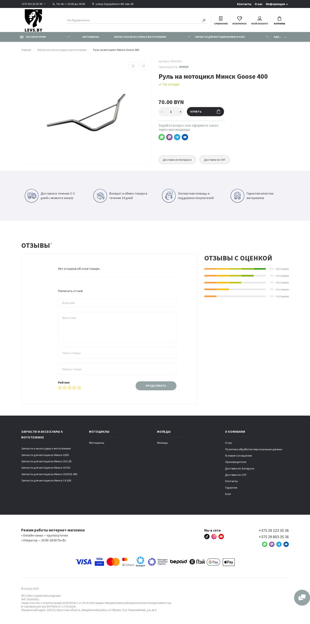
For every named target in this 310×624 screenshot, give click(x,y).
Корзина (279, 21)
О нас (258, 4)
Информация (275, 4)
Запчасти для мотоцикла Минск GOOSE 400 (49, 474)
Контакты (244, 4)
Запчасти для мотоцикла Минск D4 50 (45, 468)
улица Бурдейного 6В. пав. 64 (112, 4)
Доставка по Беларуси (177, 160)
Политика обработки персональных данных (253, 449)
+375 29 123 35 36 (31, 4)
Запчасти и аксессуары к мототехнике (140, 37)
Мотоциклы (91, 37)
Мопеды (162, 443)
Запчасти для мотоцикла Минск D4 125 (46, 461)
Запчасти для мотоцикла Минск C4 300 (46, 480)
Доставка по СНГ (216, 160)
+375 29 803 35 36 (274, 537)
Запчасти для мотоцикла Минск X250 (220, 37)
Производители (235, 462)
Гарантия (231, 488)
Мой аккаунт (259, 21)
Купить (205, 112)
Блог (228, 494)
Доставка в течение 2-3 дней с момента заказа (50, 195)
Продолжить (156, 385)
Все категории (33, 37)
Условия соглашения (238, 456)
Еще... (278, 37)
